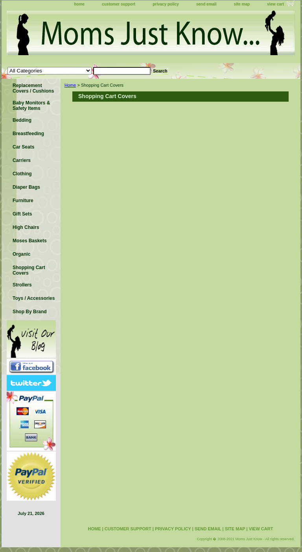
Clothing (22, 174)
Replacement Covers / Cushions (33, 88)
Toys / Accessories (34, 298)
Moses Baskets (30, 240)
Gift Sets (22, 214)
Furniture (23, 200)
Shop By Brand (30, 311)
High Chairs (26, 227)
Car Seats (23, 147)
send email (206, 4)
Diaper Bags (26, 187)
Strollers (22, 285)
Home (70, 85)
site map (242, 4)
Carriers (22, 160)
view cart (275, 4)
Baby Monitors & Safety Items (31, 105)
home (79, 4)
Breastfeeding (28, 133)
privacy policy (166, 4)
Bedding (22, 120)
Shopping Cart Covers (29, 270)
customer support (118, 4)
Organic (21, 254)
